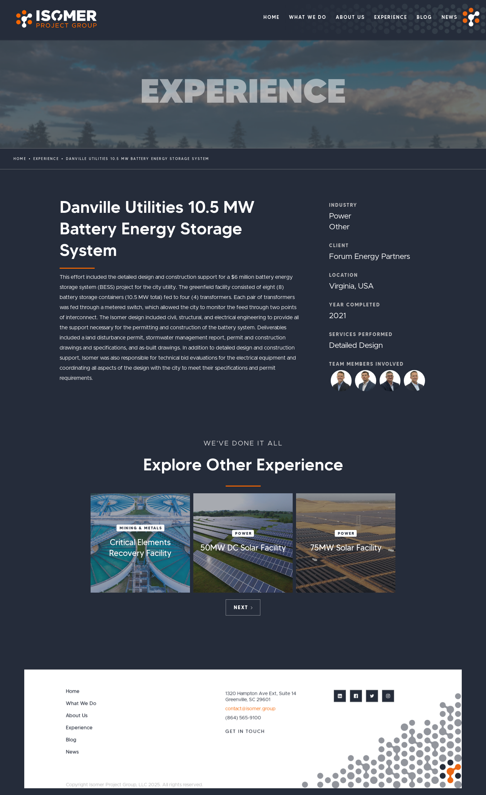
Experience (79, 727)
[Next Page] (243, 607)
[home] (53, 19)
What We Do (81, 703)
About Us (77, 715)
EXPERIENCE (46, 159)
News (72, 752)
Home (19, 159)
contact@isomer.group (250, 708)
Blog (71, 739)
